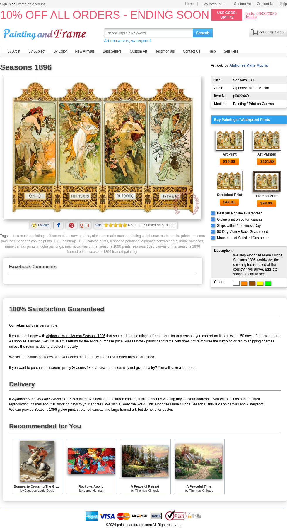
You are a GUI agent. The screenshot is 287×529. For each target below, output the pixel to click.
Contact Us (265, 4)
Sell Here (231, 51)
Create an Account (30, 4)
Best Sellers (112, 51)
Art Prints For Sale (45, 32)
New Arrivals (85, 51)
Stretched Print (229, 195)
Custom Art (242, 4)
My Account (214, 4)
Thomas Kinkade (147, 490)
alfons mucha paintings (28, 236)
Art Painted (266, 154)
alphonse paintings (124, 241)
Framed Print (267, 196)
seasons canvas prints (34, 241)
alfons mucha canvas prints (68, 236)
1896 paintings (65, 241)
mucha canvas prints (81, 246)
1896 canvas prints (93, 241)
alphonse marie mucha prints (167, 236)
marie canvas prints (20, 246)
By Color (60, 51)
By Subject (36, 51)
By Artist (13, 51)
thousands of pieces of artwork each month (54, 357)
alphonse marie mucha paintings (117, 236)
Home (190, 4)
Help (283, 4)
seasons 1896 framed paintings (113, 252)
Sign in (5, 4)
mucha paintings (50, 246)
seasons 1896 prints (115, 246)
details (250, 17)
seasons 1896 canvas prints (154, 246)
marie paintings (191, 241)
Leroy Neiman (93, 490)
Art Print (230, 154)
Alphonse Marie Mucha (248, 65)
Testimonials (165, 51)
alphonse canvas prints (159, 241)
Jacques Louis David (40, 490)
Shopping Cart (270, 32)
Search (203, 33)
